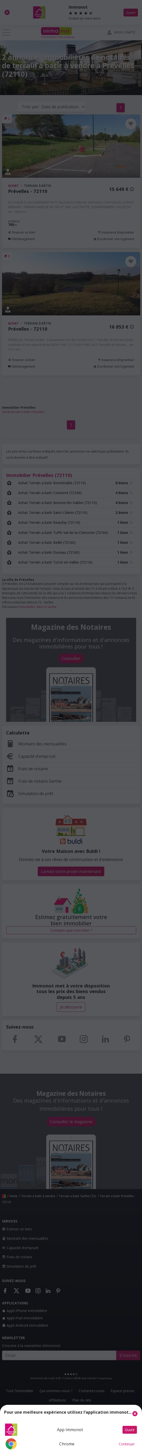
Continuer (127, 1444)
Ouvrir (130, 1429)
